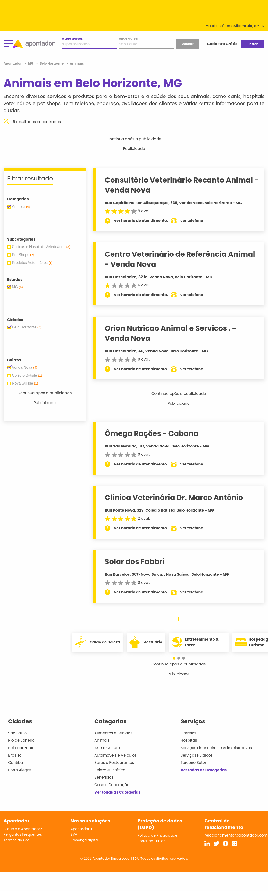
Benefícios (103, 777)
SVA (74, 834)
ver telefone (191, 220)
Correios (188, 733)
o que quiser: (72, 38)
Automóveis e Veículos (115, 755)
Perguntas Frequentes (23, 834)
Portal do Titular (151, 840)
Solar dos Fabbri (134, 561)
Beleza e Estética (109, 770)
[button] (176, 658)
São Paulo (17, 733)
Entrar (252, 44)
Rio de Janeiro (21, 740)
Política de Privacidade (158, 835)
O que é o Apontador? (23, 828)
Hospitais (189, 740)
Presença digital (85, 839)
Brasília (15, 755)
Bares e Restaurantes (114, 762)
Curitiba (15, 762)
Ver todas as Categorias (117, 792)
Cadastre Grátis (222, 44)
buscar (188, 43)
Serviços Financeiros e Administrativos (216, 747)
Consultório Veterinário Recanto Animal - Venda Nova (182, 185)
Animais (102, 740)
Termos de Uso (16, 839)
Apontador (13, 63)
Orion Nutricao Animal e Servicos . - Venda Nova (170, 333)
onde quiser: (129, 38)
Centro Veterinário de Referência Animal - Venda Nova (180, 259)
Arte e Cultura (107, 747)
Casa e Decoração (111, 784)
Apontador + (82, 828)
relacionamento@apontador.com (236, 835)
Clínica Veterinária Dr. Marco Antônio (174, 497)
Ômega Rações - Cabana (151, 433)
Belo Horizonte (21, 747)
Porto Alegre (19, 770)
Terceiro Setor (193, 762)
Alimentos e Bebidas (113, 733)
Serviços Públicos (197, 755)
